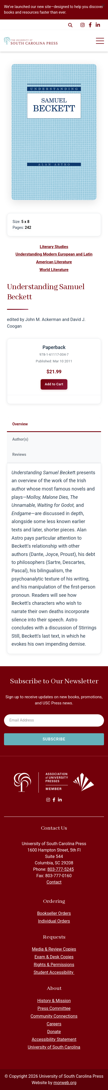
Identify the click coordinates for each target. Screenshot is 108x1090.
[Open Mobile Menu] (100, 41)
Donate (54, 1031)
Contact (54, 882)
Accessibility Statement (54, 1039)
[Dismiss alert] (103, 4)
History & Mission (54, 1000)
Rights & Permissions (54, 964)
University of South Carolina (54, 1047)
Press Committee (53, 1008)
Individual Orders (54, 921)
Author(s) (20, 439)
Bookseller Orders (54, 913)
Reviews (19, 454)
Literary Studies (54, 246)
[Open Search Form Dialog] (70, 25)
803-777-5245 (60, 869)
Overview (20, 424)
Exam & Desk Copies (54, 956)
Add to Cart (54, 384)
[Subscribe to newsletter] (54, 739)
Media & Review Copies (54, 949)
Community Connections (53, 1016)
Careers (54, 1023)
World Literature (54, 269)
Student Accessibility (54, 972)
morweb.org (64, 1082)
